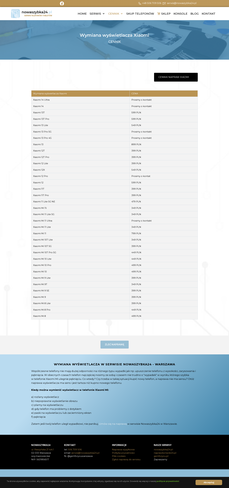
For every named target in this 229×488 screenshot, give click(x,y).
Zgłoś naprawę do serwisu (126, 459)
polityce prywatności (168, 481)
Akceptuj (209, 482)
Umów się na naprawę (113, 423)
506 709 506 (75, 449)
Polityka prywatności (123, 452)
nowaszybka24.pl (163, 449)
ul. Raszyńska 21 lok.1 (42, 449)
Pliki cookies (118, 456)
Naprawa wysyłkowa (123, 449)
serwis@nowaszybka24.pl (85, 452)
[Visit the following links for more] (114, 473)
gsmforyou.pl (161, 456)
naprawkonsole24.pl (165, 452)
